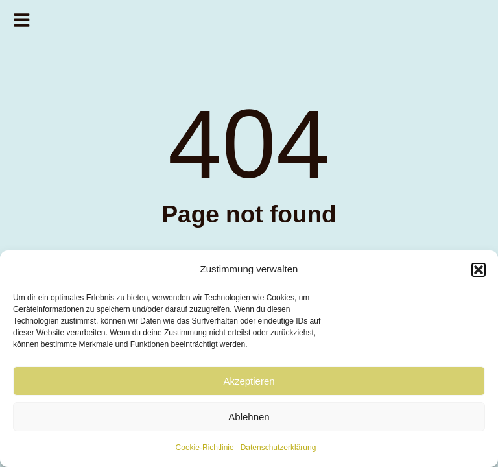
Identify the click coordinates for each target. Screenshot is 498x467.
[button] (478, 269)
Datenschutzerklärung (278, 447)
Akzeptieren (248, 381)
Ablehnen (248, 416)
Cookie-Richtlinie (205, 447)
